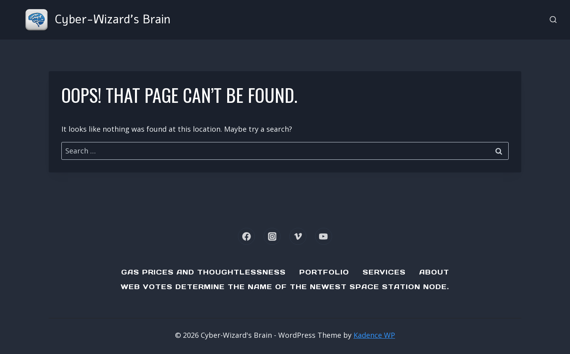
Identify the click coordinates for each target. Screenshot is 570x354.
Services (384, 272)
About (434, 272)
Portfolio (324, 272)
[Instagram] (272, 236)
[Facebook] (246, 236)
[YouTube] (323, 236)
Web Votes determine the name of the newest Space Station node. (285, 286)
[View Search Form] (553, 20)
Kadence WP (374, 335)
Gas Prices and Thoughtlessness (203, 272)
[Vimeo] (297, 236)
